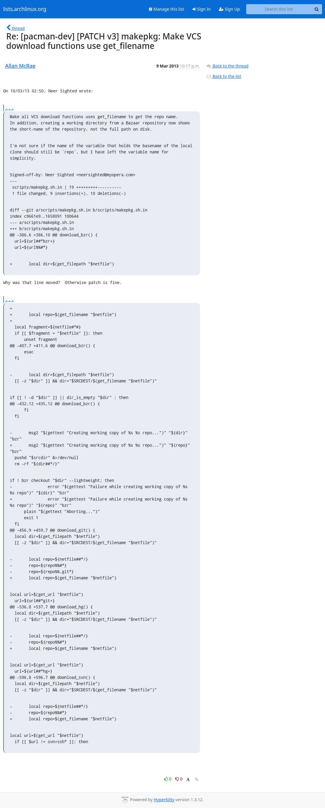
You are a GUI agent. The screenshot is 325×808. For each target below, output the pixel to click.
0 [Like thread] (168, 779)
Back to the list (223, 76)
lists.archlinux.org (25, 9)
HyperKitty (164, 799)
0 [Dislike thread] (178, 779)
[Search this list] (279, 9)
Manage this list (166, 9)
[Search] (316, 9)
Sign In (202, 9)
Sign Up (229, 9)
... (9, 108)
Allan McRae (20, 65)
